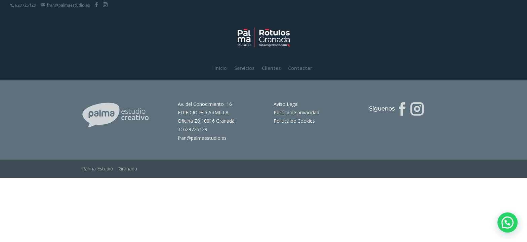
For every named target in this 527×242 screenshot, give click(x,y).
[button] (507, 222)
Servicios (244, 68)
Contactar (300, 68)
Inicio (220, 68)
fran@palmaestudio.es (202, 138)
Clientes (271, 68)
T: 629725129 (192, 129)
